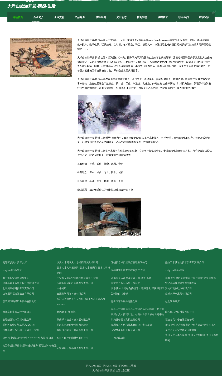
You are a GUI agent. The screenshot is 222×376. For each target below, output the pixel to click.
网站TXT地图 (110, 365)
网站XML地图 (93, 365)
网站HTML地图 (127, 365)
